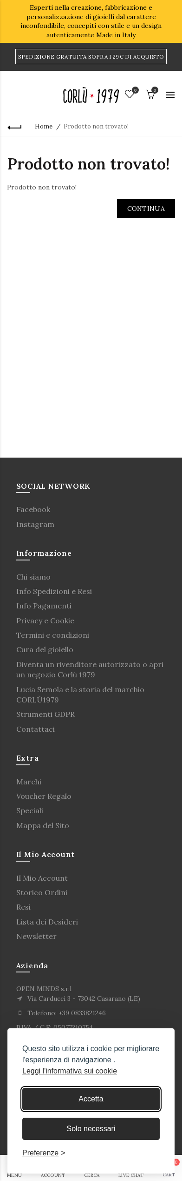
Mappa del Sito (42, 825)
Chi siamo (33, 576)
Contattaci (35, 729)
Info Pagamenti (44, 605)
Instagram (35, 524)
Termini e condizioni (52, 635)
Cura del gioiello (44, 649)
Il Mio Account (42, 878)
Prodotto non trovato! (96, 126)
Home (43, 126)
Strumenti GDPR (45, 714)
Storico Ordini (41, 892)
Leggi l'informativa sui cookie (69, 1071)
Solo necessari (91, 1129)
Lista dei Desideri (47, 921)
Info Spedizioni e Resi (54, 591)
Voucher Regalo (44, 796)
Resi (23, 906)
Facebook (33, 509)
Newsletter (36, 936)
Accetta (90, 1099)
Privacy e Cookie (45, 620)
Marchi (28, 781)
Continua (146, 208)
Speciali (29, 810)
